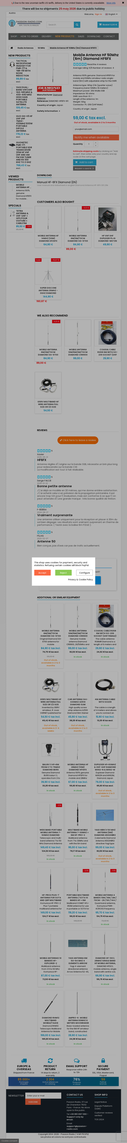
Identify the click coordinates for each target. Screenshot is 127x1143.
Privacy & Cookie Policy (80, 579)
